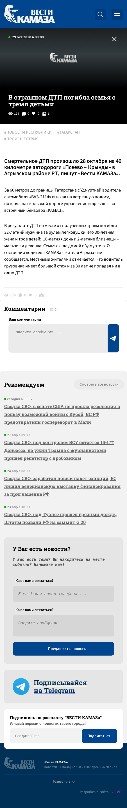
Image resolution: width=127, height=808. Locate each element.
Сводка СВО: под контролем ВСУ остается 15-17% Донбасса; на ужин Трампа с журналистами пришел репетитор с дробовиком (59, 450)
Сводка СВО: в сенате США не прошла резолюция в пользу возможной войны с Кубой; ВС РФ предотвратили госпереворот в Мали (62, 414)
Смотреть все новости (99, 384)
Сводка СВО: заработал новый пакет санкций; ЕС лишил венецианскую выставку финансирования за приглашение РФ (62, 486)
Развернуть (63, 781)
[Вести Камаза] (29, 14)
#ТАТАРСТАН (68, 132)
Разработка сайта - (101, 792)
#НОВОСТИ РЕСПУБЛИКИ (28, 132)
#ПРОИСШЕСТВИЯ (21, 139)
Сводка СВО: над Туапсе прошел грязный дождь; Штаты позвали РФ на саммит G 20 (60, 518)
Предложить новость (67, 649)
